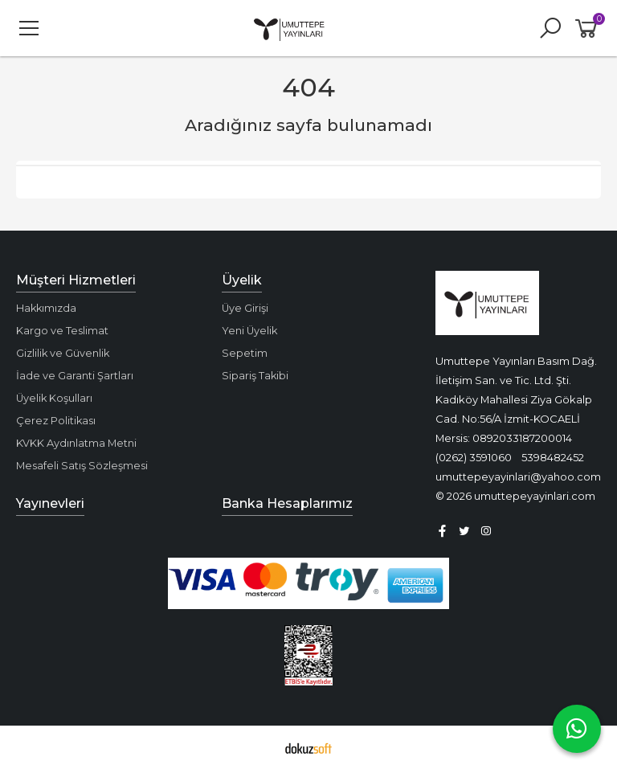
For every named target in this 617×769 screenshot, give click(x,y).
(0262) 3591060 (473, 457)
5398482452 (552, 457)
